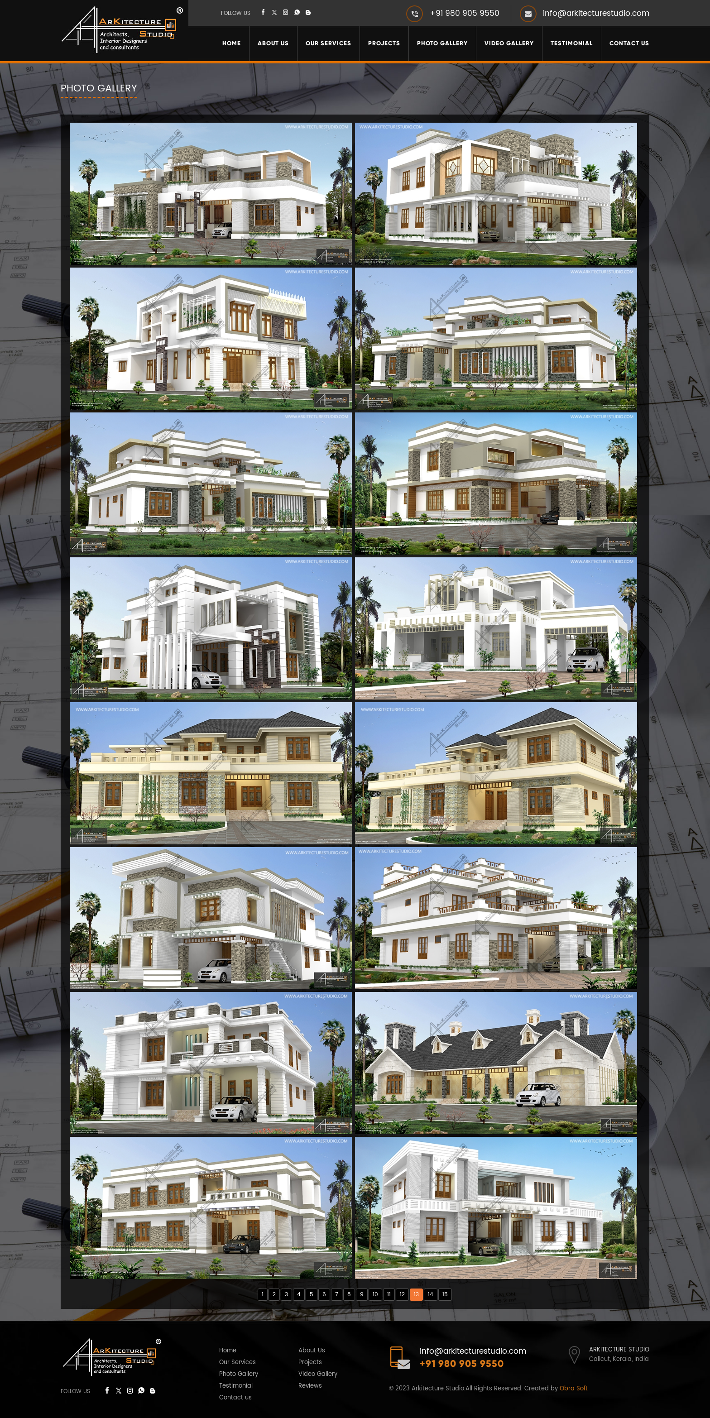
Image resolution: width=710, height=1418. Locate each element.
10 (375, 1294)
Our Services (328, 43)
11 (389, 1294)
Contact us (235, 1398)
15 (445, 1294)
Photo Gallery (442, 43)
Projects (384, 43)
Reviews (310, 1386)
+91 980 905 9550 (464, 13)
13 (416, 1294)
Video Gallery (509, 43)
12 (402, 1294)
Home (231, 43)
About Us (273, 43)
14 (430, 1294)
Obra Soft (574, 1389)
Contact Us (629, 43)
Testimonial (572, 43)
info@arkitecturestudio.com (596, 13)
